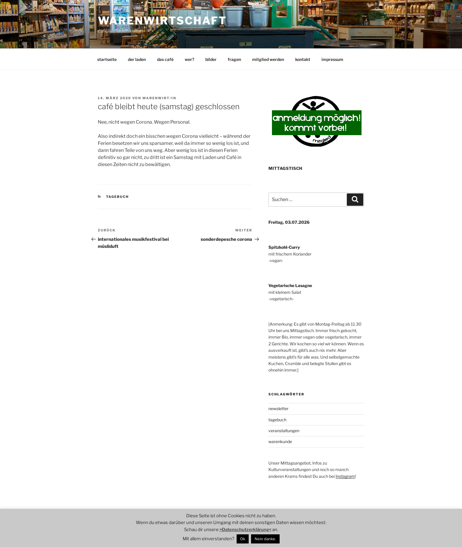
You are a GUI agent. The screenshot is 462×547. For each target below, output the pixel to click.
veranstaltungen (283, 430)
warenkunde (280, 441)
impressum (332, 59)
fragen (234, 59)
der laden (137, 59)
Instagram (345, 476)
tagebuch (117, 197)
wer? (189, 59)
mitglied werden (268, 59)
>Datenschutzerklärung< (245, 529)
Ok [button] (242, 538)
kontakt (302, 59)
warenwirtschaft (162, 20)
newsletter (278, 408)
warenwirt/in (159, 98)
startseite (107, 59)
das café (165, 59)
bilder (211, 59)
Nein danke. (265, 538)
